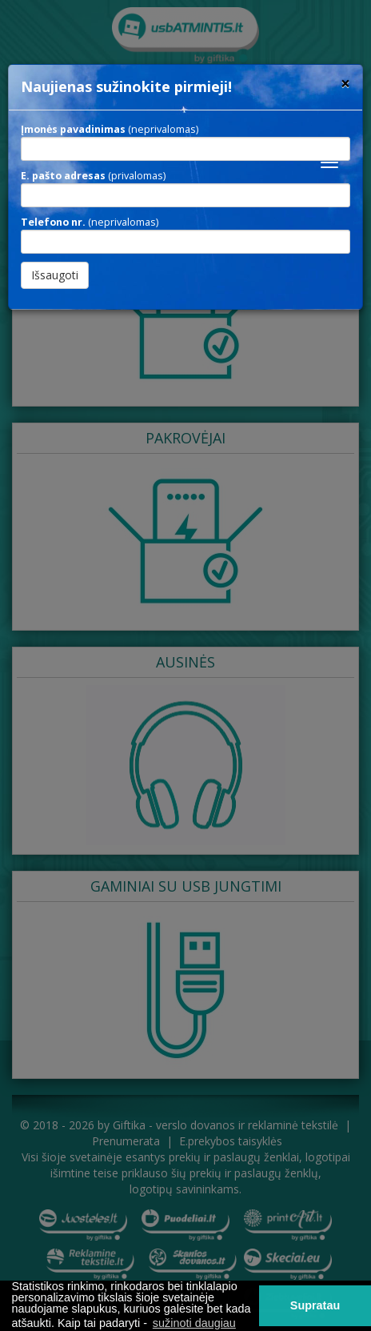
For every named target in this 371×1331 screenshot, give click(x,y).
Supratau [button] (315, 1305)
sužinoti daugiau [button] (194, 1323)
